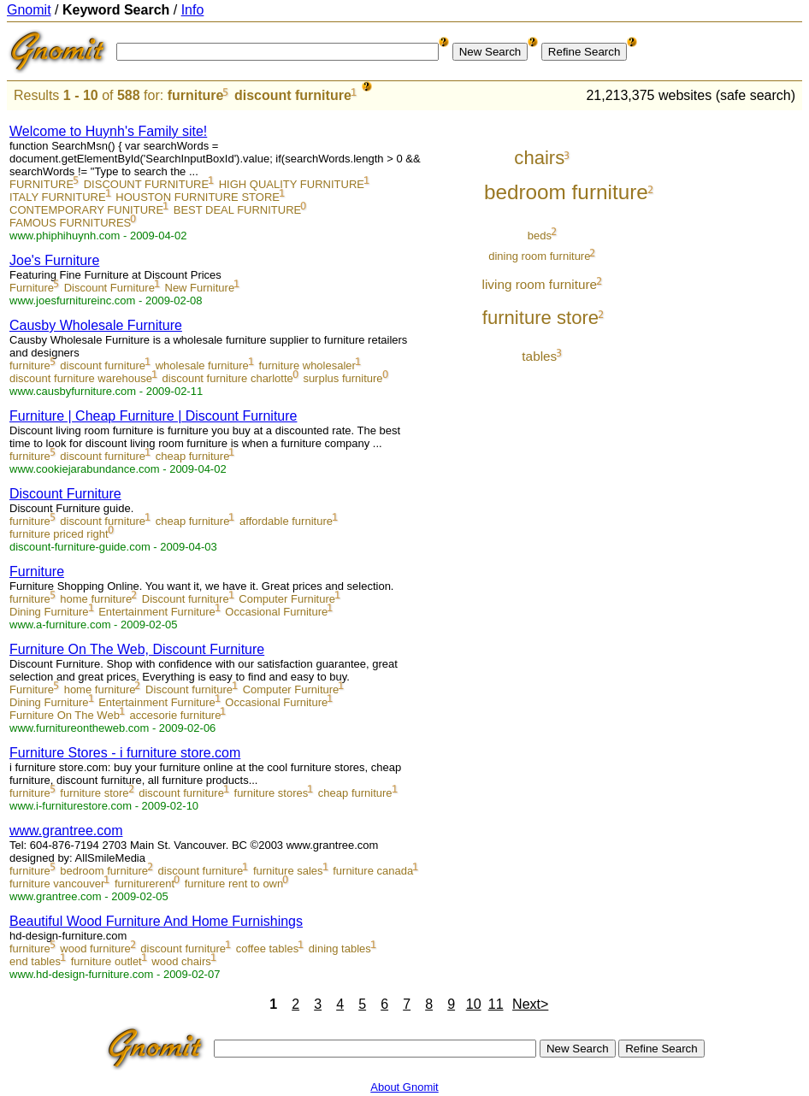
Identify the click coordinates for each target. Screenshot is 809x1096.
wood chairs (180, 961)
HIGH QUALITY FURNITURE (291, 184)
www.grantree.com (66, 830)
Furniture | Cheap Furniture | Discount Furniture (153, 416)
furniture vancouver (56, 883)
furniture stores (271, 793)
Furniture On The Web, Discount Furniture (136, 649)
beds (540, 235)
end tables (35, 961)
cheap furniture (193, 456)
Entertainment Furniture (157, 611)
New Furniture (200, 287)
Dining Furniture (49, 611)
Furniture (31, 287)
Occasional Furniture (276, 611)
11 (496, 1004)
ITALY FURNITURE (57, 197)
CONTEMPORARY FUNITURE (86, 209)
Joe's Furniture (54, 260)
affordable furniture (286, 521)
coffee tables (267, 948)
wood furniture (95, 948)
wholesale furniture (202, 365)
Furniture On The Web (64, 715)
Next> (530, 1004)
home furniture (96, 598)
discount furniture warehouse (80, 378)
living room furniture (540, 284)
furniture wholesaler (306, 365)
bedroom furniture (104, 870)
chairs (539, 157)
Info (192, 10)
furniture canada (373, 870)
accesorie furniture (175, 715)
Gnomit (29, 10)
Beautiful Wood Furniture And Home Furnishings (156, 921)
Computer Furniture (287, 598)
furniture (196, 95)
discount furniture (292, 95)
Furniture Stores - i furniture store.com (124, 752)
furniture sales (288, 870)
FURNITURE (41, 184)
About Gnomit (404, 1087)
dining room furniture (539, 256)
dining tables (340, 948)
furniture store (94, 793)
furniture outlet (106, 961)
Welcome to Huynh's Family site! (108, 131)
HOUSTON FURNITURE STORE (197, 197)
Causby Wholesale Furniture (95, 325)
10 (473, 1004)
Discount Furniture (109, 287)
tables (539, 356)
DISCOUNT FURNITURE (146, 184)
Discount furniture (185, 598)
